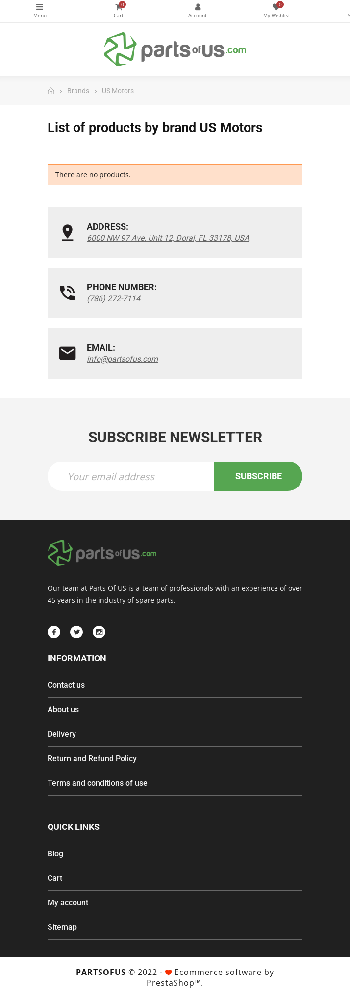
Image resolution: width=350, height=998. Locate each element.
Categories (39, 7)
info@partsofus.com (122, 359)
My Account (197, 7)
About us (63, 709)
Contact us (66, 685)
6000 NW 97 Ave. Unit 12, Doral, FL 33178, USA (168, 238)
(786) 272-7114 (113, 298)
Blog (55, 853)
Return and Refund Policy (92, 758)
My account (68, 902)
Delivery (62, 734)
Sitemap (62, 927)
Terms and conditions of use (98, 783)
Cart (55, 878)
